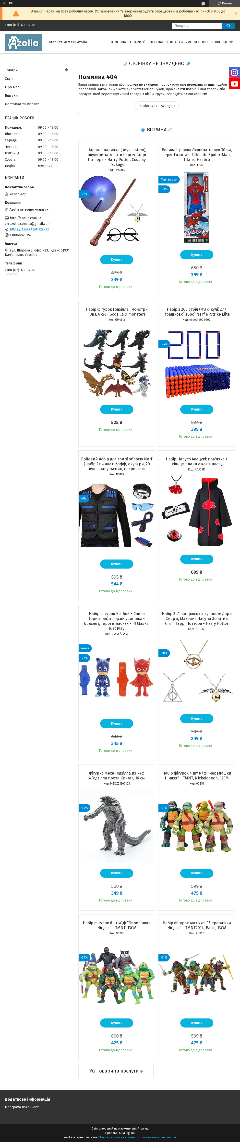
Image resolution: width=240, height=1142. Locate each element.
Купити (116, 260)
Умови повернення (202, 42)
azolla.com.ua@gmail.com (30, 224)
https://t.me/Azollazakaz (29, 229)
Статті (9, 78)
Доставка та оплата (22, 104)
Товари (134, 42)
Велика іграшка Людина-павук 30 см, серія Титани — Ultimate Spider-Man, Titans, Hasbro (197, 155)
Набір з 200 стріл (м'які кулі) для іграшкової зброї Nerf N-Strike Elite (197, 312)
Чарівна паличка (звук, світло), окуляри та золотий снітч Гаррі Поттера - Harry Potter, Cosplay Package (116, 157)
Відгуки (11, 95)
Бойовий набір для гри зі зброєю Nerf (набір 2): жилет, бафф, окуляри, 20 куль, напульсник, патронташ (116, 464)
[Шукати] (228, 26)
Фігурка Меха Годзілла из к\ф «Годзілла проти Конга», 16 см (117, 775)
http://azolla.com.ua (25, 218)
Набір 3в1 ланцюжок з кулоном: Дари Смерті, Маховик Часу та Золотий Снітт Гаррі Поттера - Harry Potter (197, 618)
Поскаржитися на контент (118, 1137)
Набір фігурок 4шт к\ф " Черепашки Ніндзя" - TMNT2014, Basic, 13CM (197, 925)
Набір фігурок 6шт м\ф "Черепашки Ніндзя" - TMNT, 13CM (117, 925)
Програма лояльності (22, 1107)
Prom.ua (143, 1128)
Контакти (174, 42)
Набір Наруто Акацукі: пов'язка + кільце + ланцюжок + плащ (197, 461)
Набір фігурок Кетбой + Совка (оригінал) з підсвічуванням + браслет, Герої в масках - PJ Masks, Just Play (116, 621)
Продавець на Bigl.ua (120, 1133)
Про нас (157, 42)
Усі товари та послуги (114, 1071)
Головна (118, 42)
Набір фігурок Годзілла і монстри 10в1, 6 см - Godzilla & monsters (117, 312)
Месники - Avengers (159, 106)
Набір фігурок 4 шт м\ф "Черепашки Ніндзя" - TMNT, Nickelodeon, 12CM (196, 775)
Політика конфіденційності (157, 1137)
